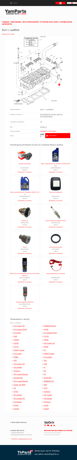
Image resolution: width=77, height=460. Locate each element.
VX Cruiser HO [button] (49, 343)
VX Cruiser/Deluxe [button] (21, 381)
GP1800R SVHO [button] (50, 326)
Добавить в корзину (25, 172)
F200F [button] (16, 343)
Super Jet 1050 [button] (19, 385)
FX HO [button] (46, 336)
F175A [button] (46, 330)
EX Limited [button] (18, 395)
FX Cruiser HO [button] (19, 326)
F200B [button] (16, 409)
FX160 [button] (16, 357)
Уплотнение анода (55, 247)
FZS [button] (45, 361)
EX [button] (45, 374)
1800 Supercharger (30, 22)
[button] (13, 3)
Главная (5, 22)
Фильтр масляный (25, 164)
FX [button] (45, 350)
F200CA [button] (47, 392)
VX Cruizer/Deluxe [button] (21, 374)
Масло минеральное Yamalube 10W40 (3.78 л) (24, 193)
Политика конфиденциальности (21, 439)
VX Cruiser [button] (48, 395)
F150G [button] (46, 340)
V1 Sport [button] (17, 371)
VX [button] (45, 371)
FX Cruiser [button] (18, 354)
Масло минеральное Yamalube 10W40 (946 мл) (55, 165)
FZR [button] (15, 361)
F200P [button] (46, 409)
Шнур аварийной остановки (55, 273)
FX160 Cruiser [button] (49, 354)
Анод (24, 247)
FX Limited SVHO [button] (50, 333)
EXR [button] (45, 385)
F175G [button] (46, 405)
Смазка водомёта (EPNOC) (25, 302)
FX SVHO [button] (17, 333)
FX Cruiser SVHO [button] (20, 330)
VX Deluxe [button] (48, 399)
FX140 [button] (46, 347)
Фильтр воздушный (55, 192)
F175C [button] (16, 392)
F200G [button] (16, 340)
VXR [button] (15, 336)
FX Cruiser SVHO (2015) (49, 22)
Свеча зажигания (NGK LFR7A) (55, 221)
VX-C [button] (46, 388)
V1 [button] (44, 367)
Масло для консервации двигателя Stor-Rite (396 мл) (24, 274)
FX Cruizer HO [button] (19, 364)
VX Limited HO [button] (19, 399)
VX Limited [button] (18, 367)
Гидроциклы (15, 22)
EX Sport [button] (47, 402)
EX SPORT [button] (48, 378)
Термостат (24, 221)
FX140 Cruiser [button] (19, 350)
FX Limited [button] (48, 357)
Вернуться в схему (8, 34)
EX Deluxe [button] (18, 402)
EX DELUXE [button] (18, 378)
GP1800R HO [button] (49, 381)
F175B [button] (16, 405)
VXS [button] (45, 364)
